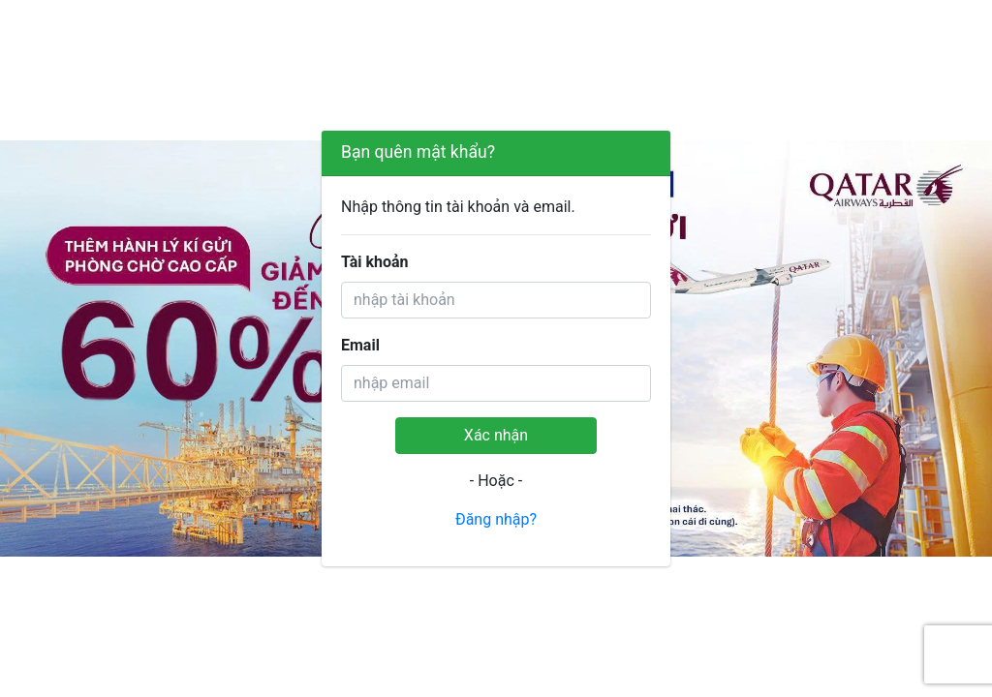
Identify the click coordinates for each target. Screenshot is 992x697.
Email (360, 345)
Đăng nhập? (496, 519)
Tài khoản (375, 262)
